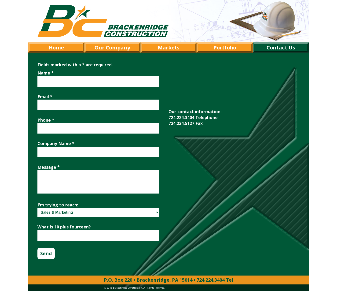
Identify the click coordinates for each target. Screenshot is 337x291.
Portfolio (224, 47)
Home (56, 47)
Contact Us (281, 47)
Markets (168, 47)
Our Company (112, 47)
